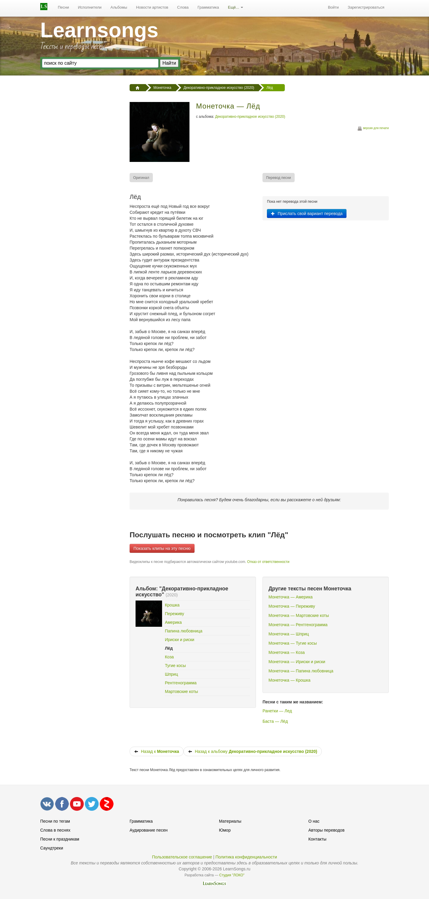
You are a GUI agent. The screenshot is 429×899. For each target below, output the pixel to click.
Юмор (225, 830)
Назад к (156, 751)
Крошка (172, 605)
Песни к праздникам (59, 839)
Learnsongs (99, 30)
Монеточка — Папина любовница (300, 671)
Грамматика (208, 7)
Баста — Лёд (275, 721)
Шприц (171, 674)
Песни (63, 7)
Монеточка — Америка (290, 597)
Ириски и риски (179, 639)
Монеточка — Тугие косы (292, 643)
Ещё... (235, 7)
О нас (313, 821)
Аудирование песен (148, 830)
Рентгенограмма (180, 682)
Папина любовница (183, 631)
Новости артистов (152, 7)
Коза (169, 656)
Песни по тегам (55, 821)
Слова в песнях (55, 830)
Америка (173, 622)
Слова (183, 7)
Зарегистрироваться (366, 7)
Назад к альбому (252, 751)
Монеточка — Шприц (288, 634)
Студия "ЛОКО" (232, 875)
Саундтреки (51, 848)
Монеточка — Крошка (289, 680)
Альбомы (119, 7)
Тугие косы (175, 665)
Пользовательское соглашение (182, 857)
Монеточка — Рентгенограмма (297, 624)
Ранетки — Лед (277, 710)
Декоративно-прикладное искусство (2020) (250, 116)
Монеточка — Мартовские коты (298, 615)
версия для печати (373, 128)
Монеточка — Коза (286, 652)
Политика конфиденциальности (246, 857)
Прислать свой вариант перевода (307, 213)
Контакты (317, 839)
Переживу (174, 613)
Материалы (230, 821)
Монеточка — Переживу (291, 606)
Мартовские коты (181, 691)
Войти (333, 7)
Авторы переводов (326, 830)
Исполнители (90, 7)
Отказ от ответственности (268, 562)
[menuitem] (63, 7)
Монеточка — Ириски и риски (296, 661)
